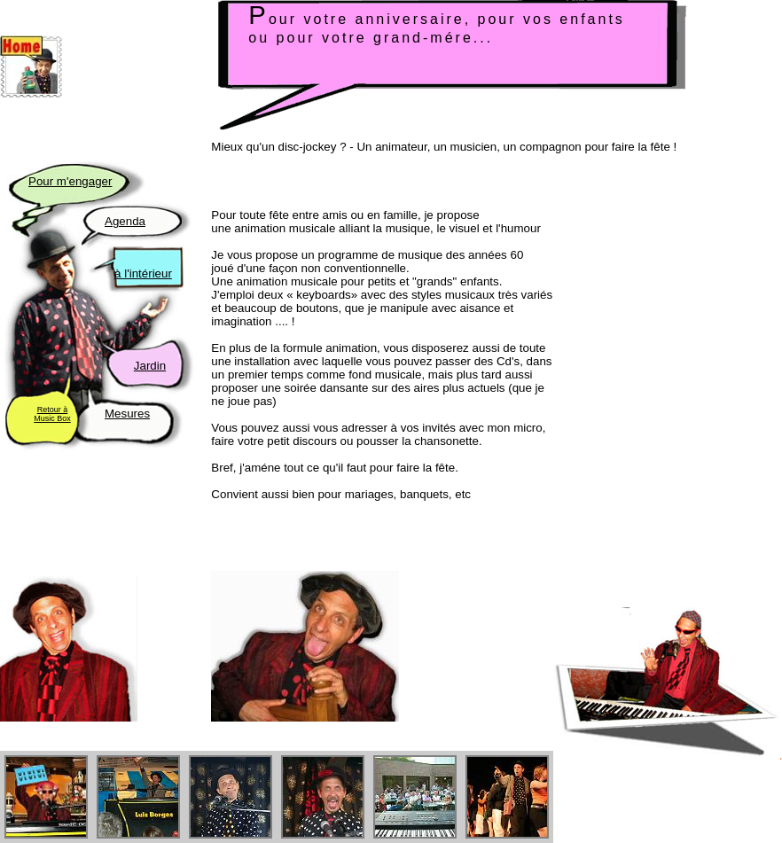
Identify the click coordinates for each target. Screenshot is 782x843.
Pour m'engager (70, 181)
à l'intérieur (143, 273)
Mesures (127, 413)
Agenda (125, 221)
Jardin (150, 365)
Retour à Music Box (52, 414)
